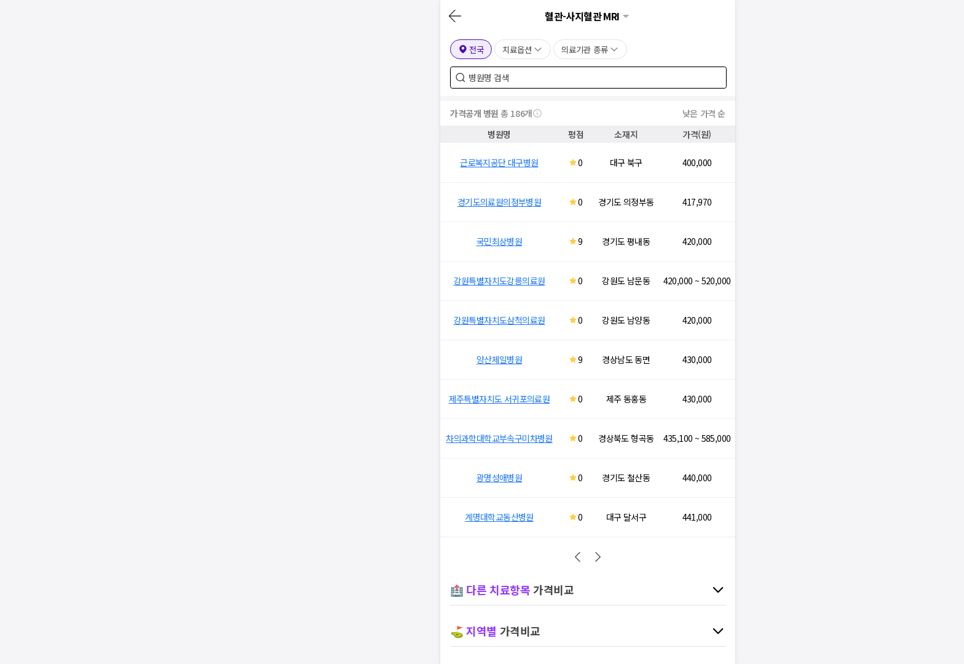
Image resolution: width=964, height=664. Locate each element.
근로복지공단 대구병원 (499, 162)
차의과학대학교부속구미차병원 (499, 438)
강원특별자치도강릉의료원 (499, 280)
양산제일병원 (499, 359)
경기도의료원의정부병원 (499, 202)
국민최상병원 (499, 241)
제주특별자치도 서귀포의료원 (499, 399)
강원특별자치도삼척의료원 (499, 320)
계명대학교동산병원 (499, 517)
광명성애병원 (499, 477)
